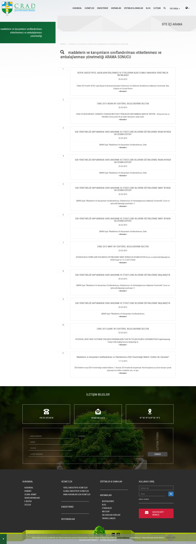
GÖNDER (157, 454)
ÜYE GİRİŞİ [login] (175, 9)
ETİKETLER (63, 44)
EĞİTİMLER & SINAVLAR (133, 8)
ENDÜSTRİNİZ (102, 8)
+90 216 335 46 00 (46, 418)
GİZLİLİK (27, 505)
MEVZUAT (106, 511)
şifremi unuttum (144, 499)
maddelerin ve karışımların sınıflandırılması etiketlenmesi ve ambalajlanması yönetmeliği (98, 44)
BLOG (148, 8)
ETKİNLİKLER (107, 508)
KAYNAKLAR (116, 8)
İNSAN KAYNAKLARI (32, 498)
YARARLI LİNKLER (108, 518)
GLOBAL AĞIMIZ (30, 494)
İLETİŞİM (157, 8)
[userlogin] (171, 494)
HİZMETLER (89, 8)
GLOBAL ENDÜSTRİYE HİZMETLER (76, 491)
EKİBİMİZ (27, 491)
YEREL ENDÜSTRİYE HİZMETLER (75, 488)
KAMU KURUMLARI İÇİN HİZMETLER (76, 494)
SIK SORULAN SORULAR (111, 515)
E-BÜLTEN (28, 501)
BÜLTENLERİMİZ (108, 501)
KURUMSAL (77, 8)
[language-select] (187, 8)
